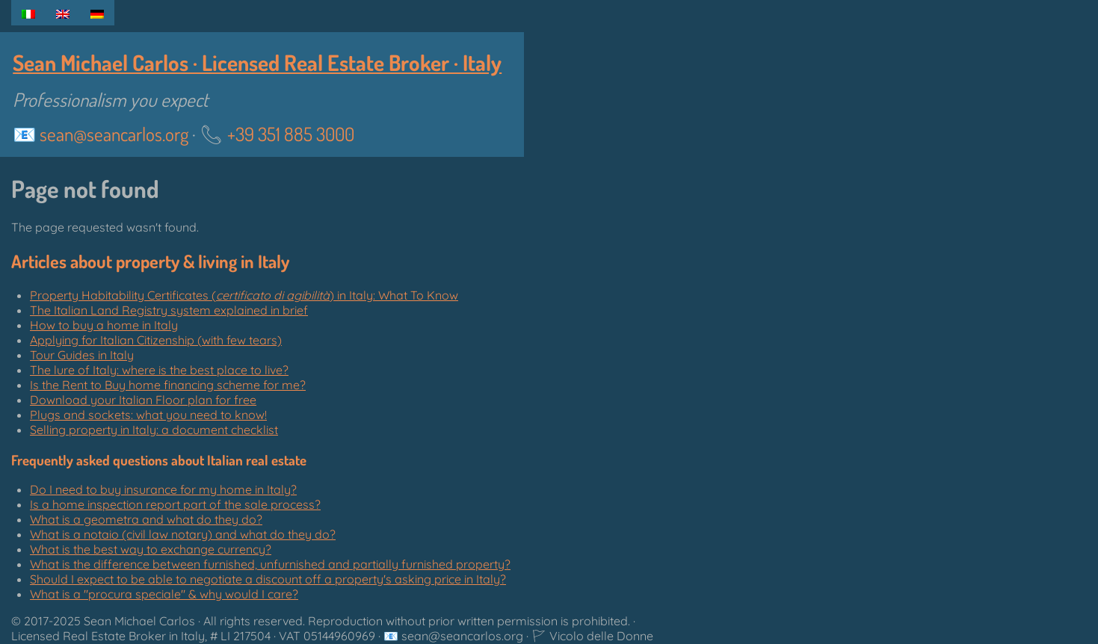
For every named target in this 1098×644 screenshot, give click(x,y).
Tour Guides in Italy (82, 354)
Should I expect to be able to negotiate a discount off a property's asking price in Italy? (268, 579)
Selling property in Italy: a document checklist (154, 429)
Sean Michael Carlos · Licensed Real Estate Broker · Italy (257, 62)
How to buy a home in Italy (104, 325)
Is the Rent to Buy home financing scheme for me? (168, 384)
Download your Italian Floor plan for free (143, 399)
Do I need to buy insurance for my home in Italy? (163, 489)
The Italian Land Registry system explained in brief (169, 310)
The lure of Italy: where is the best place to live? (159, 369)
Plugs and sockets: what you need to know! (148, 414)
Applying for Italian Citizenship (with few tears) (156, 339)
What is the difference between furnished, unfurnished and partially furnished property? (270, 564)
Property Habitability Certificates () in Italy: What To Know (244, 295)
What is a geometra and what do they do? (146, 519)
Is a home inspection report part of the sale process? (175, 504)
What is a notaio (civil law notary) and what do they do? (183, 534)
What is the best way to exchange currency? (150, 549)
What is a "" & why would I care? (164, 593)
